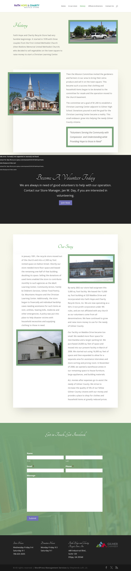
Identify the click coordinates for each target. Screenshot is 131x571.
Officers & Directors (95, 6)
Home (63, 6)
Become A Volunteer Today (65, 177)
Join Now (65, 202)
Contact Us (109, 6)
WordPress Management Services (51, 567)
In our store (72, 6)
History (82, 6)
